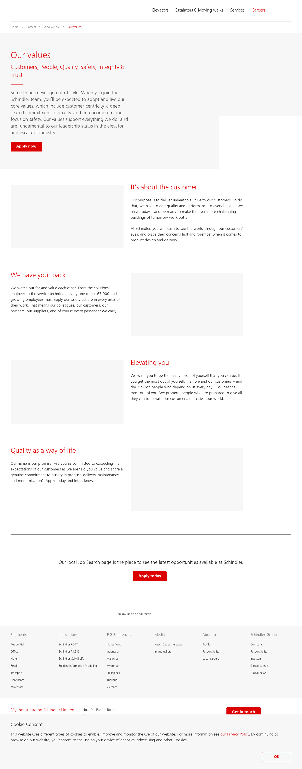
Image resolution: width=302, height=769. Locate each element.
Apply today (149, 576)
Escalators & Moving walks (199, 10)
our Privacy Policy (234, 735)
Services (237, 10)
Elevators (160, 10)
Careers (258, 10)
